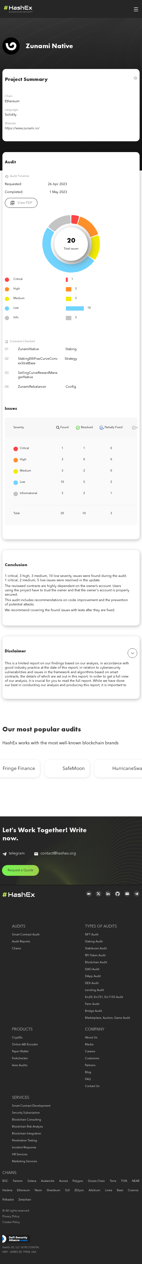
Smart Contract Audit (26, 934)
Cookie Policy (11, 1222)
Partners (90, 1065)
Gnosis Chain (96, 1181)
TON (124, 1181)
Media (89, 1044)
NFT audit (91, 934)
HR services (19, 1154)
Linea (108, 1190)
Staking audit (94, 941)
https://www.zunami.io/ (22, 128)
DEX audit (92, 983)
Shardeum (53, 1190)
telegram (13, 854)
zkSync (79, 1190)
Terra (113, 1181)
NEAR (135, 1181)
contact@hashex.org (55, 853)
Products (22, 1029)
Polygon (78, 1181)
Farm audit (92, 1004)
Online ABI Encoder (25, 1044)
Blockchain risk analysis (27, 1126)
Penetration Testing (24, 1140)
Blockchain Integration (26, 1133)
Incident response (24, 1147)
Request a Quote (20, 870)
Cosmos (133, 1190)
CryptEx (17, 1037)
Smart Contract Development (31, 1106)
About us (91, 1037)
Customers (92, 1058)
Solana (32, 1181)
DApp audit (93, 976)
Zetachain (24, 1199)
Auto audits (19, 1065)
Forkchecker (20, 1058)
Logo (18, 9)
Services (20, 1098)
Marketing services (24, 1161)
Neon (38, 1190)
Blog (88, 1072)
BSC (5, 1181)
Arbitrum (94, 1190)
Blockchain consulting (26, 1119)
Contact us (92, 1086)
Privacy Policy (10, 1216)
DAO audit (92, 969)
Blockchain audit (96, 962)
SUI (67, 1190)
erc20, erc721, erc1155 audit (104, 997)
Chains (16, 948)
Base (120, 1190)
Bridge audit (93, 1011)
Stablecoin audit (96, 948)
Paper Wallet (20, 1051)
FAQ (88, 1079)
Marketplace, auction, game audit (107, 1018)
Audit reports (21, 941)
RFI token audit (95, 955)
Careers (90, 1051)
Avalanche (47, 1181)
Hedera (7, 1190)
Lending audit (94, 990)
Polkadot (8, 1199)
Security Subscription (26, 1112)
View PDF (24, 203)
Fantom (18, 1181)
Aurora (63, 1181)
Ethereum (23, 1190)
